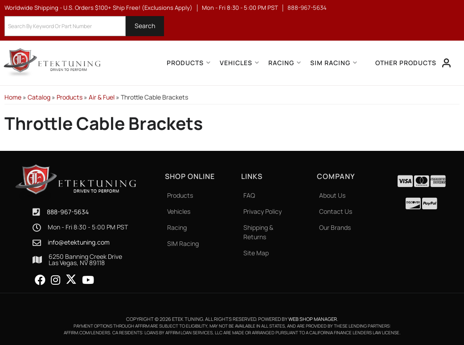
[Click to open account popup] (446, 63)
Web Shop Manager (312, 319)
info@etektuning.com (79, 242)
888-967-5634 (68, 212)
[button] (84, 26)
